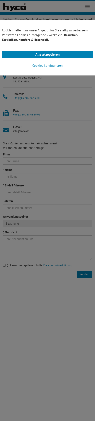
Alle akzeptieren (47, 54)
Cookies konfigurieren (47, 65)
